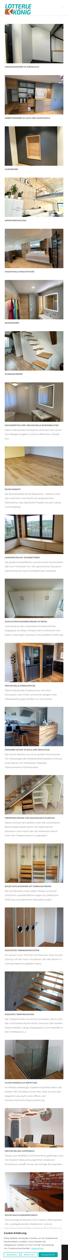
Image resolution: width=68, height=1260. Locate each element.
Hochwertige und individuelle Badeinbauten (32, 425)
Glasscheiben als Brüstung (21, 1082)
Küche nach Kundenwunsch (21, 1215)
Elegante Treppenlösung (19, 1014)
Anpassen (11, 1254)
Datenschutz (37, 1248)
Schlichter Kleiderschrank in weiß (26, 621)
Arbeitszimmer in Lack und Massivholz (27, 118)
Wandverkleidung (15, 220)
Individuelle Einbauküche (20, 685)
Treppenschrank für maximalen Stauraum (30, 818)
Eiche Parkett (13, 489)
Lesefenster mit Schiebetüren (22, 557)
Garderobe (11, 169)
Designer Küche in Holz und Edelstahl (27, 749)
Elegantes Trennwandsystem (22, 950)
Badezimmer (12, 323)
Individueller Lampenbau (20, 1151)
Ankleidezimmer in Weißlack (22, 67)
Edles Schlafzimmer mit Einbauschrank (28, 886)
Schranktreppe (14, 374)
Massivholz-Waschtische (19, 271)
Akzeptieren (48, 1254)
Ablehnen (29, 1254)
